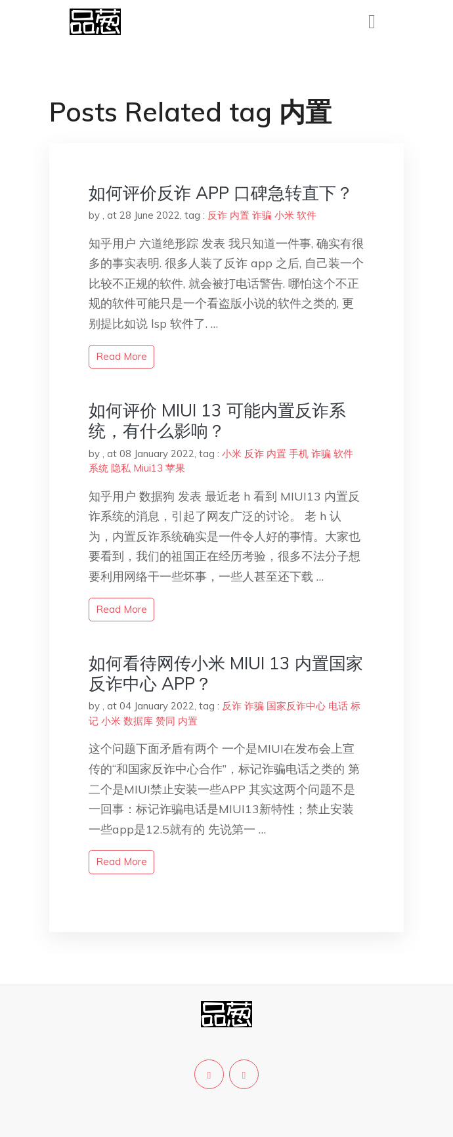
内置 (239, 215)
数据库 (138, 721)
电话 (338, 706)
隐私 (121, 468)
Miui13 (148, 468)
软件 (306, 215)
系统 (98, 468)
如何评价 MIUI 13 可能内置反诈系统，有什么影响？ (217, 420)
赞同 (165, 721)
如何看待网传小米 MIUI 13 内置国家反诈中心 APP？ (226, 673)
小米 (284, 215)
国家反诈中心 (296, 706)
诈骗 (262, 215)
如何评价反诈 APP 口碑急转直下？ (221, 193)
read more (121, 356)
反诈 (217, 215)
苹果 (175, 468)
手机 (299, 453)
